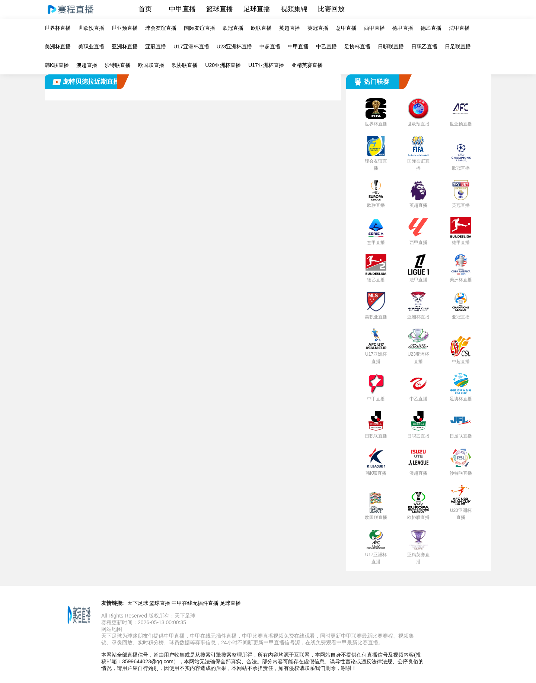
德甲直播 (402, 28)
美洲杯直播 (58, 46)
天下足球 (137, 603)
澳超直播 (86, 65)
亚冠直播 (155, 46)
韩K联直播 (57, 65)
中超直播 (269, 46)
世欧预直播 (91, 28)
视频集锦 (294, 9)
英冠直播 (317, 28)
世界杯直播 (58, 28)
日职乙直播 (424, 46)
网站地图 (111, 629)
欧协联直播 (185, 65)
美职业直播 (91, 46)
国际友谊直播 (199, 28)
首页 (145, 9)
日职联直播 (391, 46)
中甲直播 (182, 9)
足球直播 (256, 9)
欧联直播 (261, 28)
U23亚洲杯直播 (234, 46)
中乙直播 (326, 46)
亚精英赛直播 (307, 65)
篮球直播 (219, 9)
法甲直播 (459, 28)
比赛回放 (331, 9)
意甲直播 (346, 28)
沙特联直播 (118, 65)
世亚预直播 (125, 28)
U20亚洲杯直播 (223, 65)
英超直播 (289, 28)
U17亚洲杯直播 (191, 46)
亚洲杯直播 (125, 46)
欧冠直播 (233, 28)
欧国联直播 (151, 65)
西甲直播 (374, 28)
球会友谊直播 (160, 28)
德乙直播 (431, 28)
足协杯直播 (357, 46)
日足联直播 (458, 46)
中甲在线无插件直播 (195, 603)
